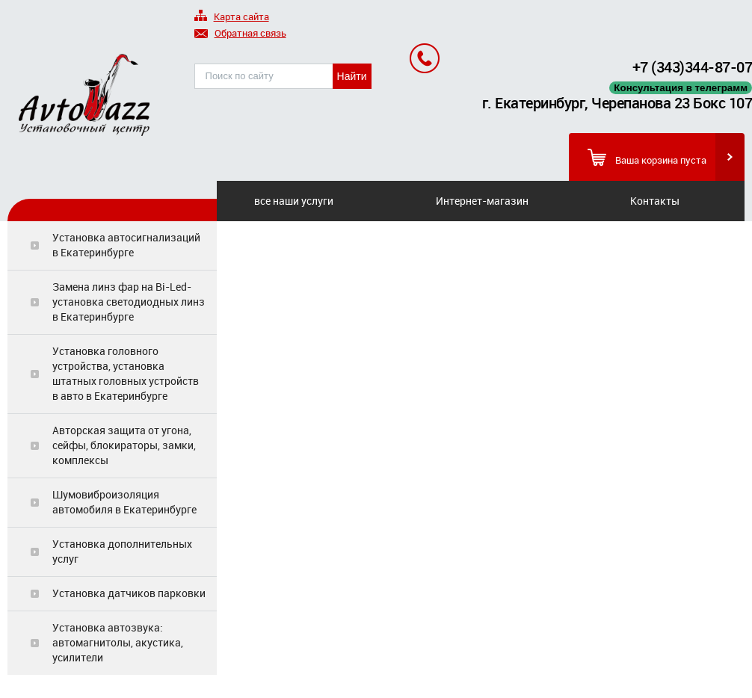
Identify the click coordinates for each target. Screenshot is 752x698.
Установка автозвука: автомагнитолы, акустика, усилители (117, 642)
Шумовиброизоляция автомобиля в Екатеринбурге (124, 501)
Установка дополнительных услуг (122, 551)
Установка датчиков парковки (129, 593)
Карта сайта (231, 17)
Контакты (654, 201)
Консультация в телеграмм (681, 87)
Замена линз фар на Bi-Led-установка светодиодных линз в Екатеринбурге (128, 301)
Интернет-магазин (482, 201)
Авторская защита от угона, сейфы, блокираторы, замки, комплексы (124, 445)
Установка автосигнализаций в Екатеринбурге (126, 244)
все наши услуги (293, 201)
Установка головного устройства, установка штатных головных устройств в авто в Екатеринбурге (125, 373)
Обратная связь (240, 34)
